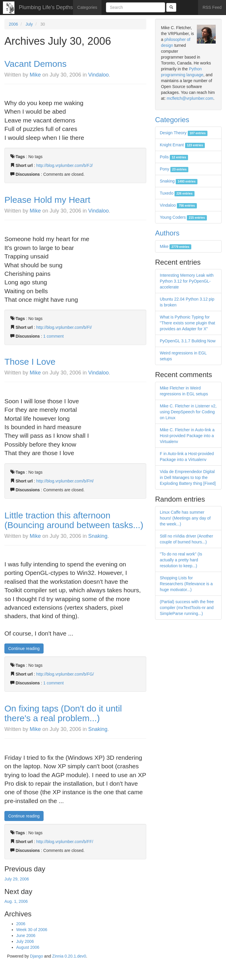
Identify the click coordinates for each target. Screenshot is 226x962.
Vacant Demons (35, 64)
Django (36, 956)
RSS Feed (212, 7)
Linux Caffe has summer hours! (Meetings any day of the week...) (185, 518)
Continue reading (24, 648)
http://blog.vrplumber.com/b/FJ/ (64, 165)
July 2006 (25, 941)
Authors (167, 233)
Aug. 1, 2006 (16, 901)
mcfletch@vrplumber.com (190, 98)
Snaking (97, 536)
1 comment (53, 336)
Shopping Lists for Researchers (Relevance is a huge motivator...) (186, 583)
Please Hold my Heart (47, 200)
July (29, 24)
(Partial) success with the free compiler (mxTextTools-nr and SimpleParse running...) (187, 607)
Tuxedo (177, 193)
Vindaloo (98, 75)
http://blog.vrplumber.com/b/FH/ (65, 481)
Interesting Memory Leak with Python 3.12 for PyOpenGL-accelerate (187, 281)
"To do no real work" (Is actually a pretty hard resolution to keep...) (181, 560)
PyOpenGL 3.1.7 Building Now (187, 341)
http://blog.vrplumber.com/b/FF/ (64, 841)
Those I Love (29, 361)
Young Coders (183, 217)
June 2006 (25, 935)
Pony (174, 169)
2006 (13, 24)
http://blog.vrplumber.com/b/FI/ (64, 327)
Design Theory (183, 132)
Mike (35, 75)
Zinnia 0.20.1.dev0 (69, 956)
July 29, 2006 (16, 879)
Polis (174, 157)
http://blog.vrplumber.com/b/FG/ (65, 674)
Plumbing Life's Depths (46, 7)
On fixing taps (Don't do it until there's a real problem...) (63, 713)
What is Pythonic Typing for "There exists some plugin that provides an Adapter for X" (187, 323)
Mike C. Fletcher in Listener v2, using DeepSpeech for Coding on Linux (188, 412)
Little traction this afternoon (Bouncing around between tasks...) (73, 520)
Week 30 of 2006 (31, 929)
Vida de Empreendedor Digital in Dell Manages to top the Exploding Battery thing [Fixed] (188, 477)
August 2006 (27, 947)
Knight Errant (182, 144)
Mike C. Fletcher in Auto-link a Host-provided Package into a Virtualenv (187, 435)
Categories (87, 7)
